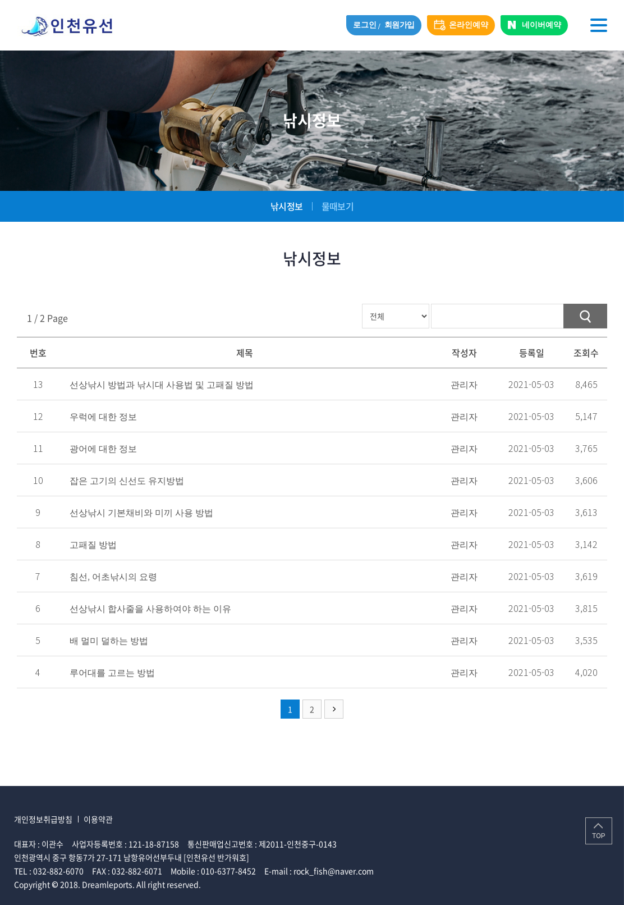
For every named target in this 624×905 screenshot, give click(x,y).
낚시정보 (286, 206)
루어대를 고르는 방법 (112, 672)
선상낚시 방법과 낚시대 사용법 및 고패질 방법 (162, 384)
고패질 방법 (93, 544)
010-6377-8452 (228, 870)
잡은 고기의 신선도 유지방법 (127, 480)
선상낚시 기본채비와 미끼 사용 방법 (141, 512)
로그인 (364, 25)
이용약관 (98, 819)
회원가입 (399, 25)
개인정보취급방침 (43, 819)
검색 (585, 316)
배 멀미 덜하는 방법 (109, 640)
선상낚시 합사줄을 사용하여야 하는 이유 (150, 608)
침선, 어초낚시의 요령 (113, 576)
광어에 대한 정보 (103, 448)
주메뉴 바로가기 (0, 0)
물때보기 (338, 206)
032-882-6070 (58, 870)
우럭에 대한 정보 (103, 416)
